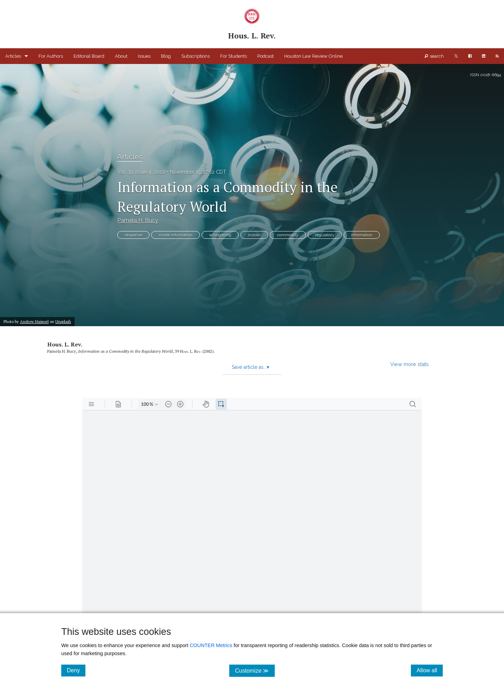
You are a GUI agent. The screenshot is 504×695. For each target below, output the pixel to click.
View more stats (409, 364)
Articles (13, 56)
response (133, 234)
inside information (175, 234)
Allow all (429, 670)
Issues (144, 56)
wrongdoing (220, 234)
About (121, 56)
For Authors (50, 56)
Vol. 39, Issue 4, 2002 (141, 172)
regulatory (325, 234)
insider (254, 234)
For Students (233, 56)
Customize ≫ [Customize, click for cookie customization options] (254, 670)
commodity (288, 234)
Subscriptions (195, 56)
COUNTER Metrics (211, 645)
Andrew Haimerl (34, 321)
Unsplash (63, 321)
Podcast (265, 56)
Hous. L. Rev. (64, 344)
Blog (166, 56)
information (361, 234)
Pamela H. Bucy (137, 220)
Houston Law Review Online (313, 56)
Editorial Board (89, 56)
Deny (76, 670)
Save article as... (250, 367)
